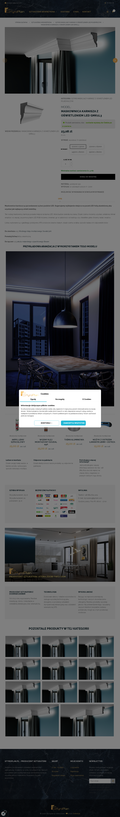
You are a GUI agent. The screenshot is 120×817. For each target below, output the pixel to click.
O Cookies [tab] (86, 399)
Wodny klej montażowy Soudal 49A (46, 442)
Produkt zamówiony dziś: (75, 123)
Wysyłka (55, 771)
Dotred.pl (76, 814)
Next (115, 60)
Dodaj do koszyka (88, 177)
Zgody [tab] (33, 399)
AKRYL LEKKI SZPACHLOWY (18, 440)
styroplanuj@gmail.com (13, 3)
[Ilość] (65, 164)
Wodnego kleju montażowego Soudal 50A (35, 231)
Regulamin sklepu (58, 775)
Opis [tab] (60, 199)
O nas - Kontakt (57, 767)
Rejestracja (74, 771)
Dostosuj (46, 423)
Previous (4, 60)
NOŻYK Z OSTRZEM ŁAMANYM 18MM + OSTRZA (102, 440)
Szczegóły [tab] (59, 399)
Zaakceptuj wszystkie (74, 423)
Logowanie (74, 767)
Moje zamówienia (77, 775)
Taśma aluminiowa (74, 439)
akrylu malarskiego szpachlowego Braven (33, 242)
